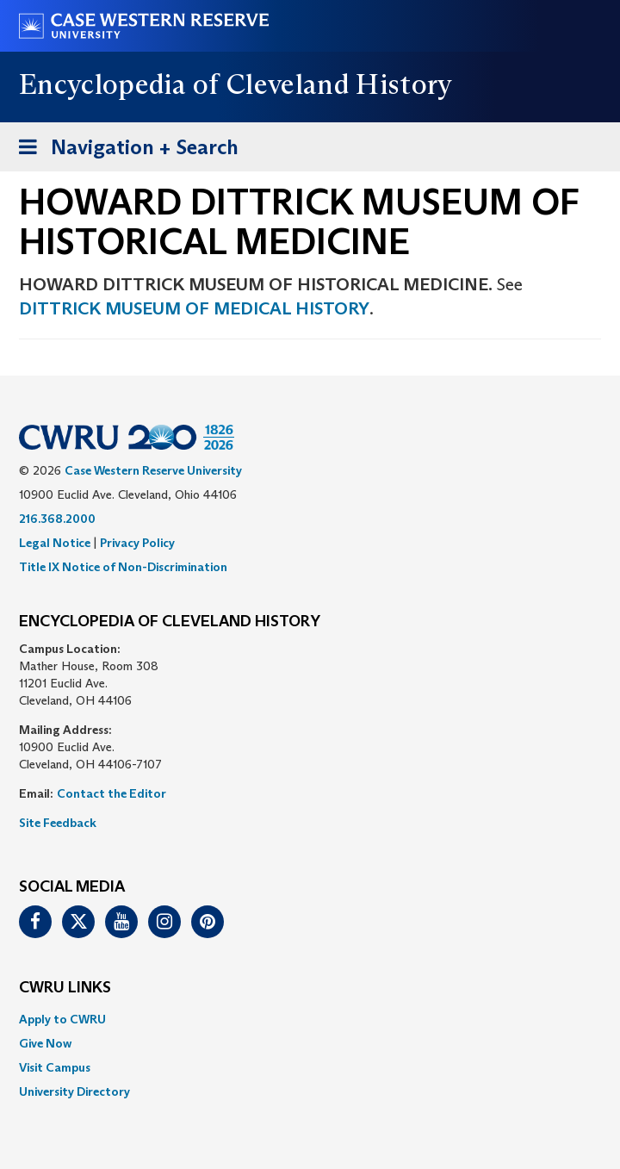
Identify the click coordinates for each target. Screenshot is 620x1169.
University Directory (74, 1091)
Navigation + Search (123, 150)
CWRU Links (65, 988)
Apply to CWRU (62, 1019)
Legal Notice (54, 542)
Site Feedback (57, 822)
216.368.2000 (57, 518)
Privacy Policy (137, 542)
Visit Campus (54, 1067)
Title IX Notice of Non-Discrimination (123, 567)
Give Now (45, 1043)
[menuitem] (310, 1019)
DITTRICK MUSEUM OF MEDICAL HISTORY (194, 308)
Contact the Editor (111, 793)
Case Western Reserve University (153, 470)
